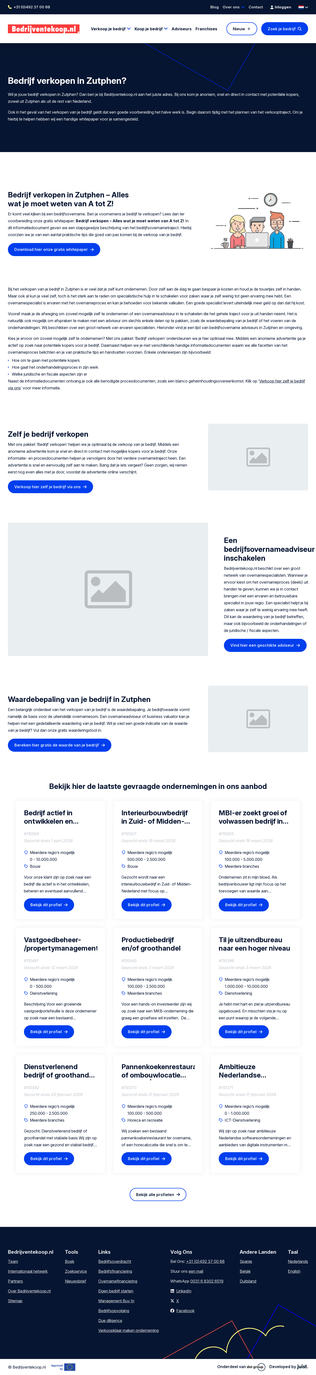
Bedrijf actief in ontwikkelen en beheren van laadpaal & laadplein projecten (59, 817)
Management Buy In (116, 1300)
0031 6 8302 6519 (206, 1281)
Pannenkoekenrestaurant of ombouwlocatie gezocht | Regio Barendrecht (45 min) (158, 1070)
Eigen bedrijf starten (115, 1290)
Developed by (288, 1366)
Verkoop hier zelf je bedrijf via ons (47, 486)
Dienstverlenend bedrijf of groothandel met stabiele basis (59, 1070)
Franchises (206, 28)
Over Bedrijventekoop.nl (29, 1290)
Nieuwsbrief (75, 1281)
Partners (15, 1281)
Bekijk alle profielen (155, 1194)
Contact (256, 7)
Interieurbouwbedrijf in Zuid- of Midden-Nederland (154, 817)
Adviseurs (182, 28)
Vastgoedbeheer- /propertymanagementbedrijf (60, 944)
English (294, 1271)
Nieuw (239, 28)
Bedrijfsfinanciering (115, 1271)
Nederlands (298, 1261)
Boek (69, 1261)
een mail (196, 1271)
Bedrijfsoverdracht (114, 1261)
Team (13, 1261)
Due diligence (110, 1320)
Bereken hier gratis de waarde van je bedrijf (56, 745)
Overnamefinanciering (117, 1281)
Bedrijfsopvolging (113, 1310)
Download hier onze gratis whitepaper (51, 249)
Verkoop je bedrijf (108, 28)
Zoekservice (76, 1271)
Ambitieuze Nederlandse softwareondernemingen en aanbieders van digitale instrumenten (255, 1070)
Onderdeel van (241, 1367)
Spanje (246, 1261)
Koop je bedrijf (149, 28)
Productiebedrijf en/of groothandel (151, 944)
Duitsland (248, 1281)
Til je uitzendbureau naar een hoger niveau (254, 944)
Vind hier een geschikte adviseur (262, 645)
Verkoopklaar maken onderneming (128, 1330)
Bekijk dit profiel (46, 904)
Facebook (185, 1310)
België (245, 1271)
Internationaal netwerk (28, 1271)
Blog (214, 7)
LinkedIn (183, 1290)
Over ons (231, 7)
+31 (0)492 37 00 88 (32, 7)
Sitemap (15, 1300)
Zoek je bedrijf (282, 28)
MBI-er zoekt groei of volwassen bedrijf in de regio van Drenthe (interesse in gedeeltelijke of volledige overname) (253, 817)
